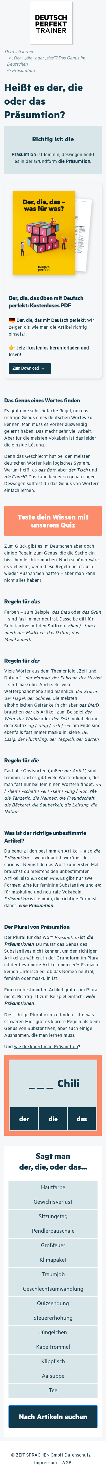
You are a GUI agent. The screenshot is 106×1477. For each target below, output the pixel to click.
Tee (53, 1390)
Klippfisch (53, 1361)
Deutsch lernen (19, 52)
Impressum (45, 1463)
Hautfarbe (53, 1187)
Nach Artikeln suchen (53, 1416)
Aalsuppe (53, 1376)
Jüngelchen (53, 1332)
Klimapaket (53, 1260)
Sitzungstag (53, 1216)
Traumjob (53, 1274)
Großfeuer (53, 1245)
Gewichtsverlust (53, 1202)
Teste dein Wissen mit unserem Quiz (53, 520)
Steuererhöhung (53, 1318)
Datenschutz (77, 1455)
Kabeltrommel (53, 1347)
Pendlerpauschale (53, 1231)
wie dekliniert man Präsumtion (46, 1047)
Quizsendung (53, 1303)
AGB (67, 1463)
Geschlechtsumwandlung (53, 1289)
